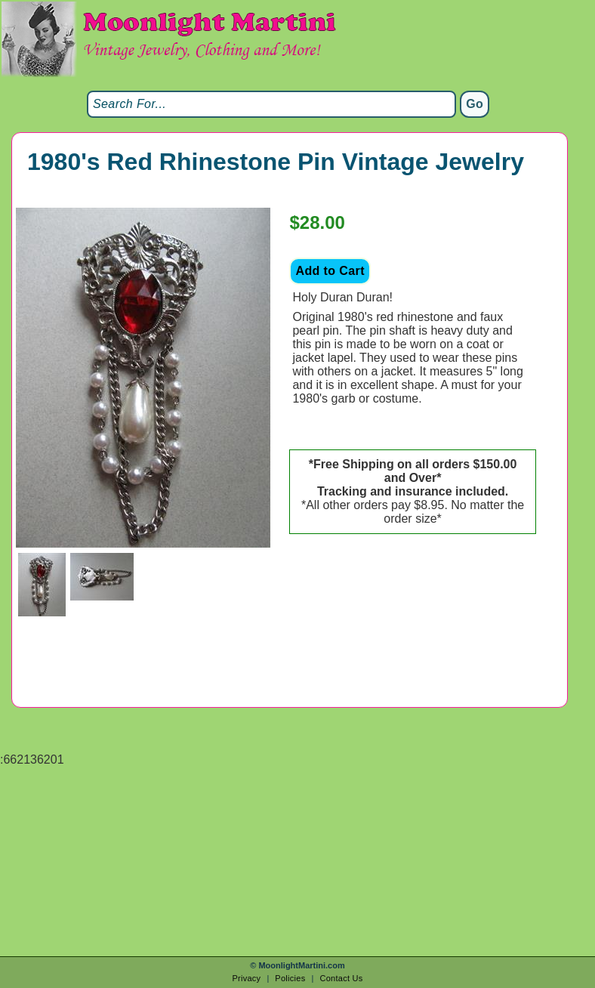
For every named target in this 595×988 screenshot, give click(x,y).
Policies (290, 978)
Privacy (246, 978)
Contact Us (340, 978)
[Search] (271, 104)
